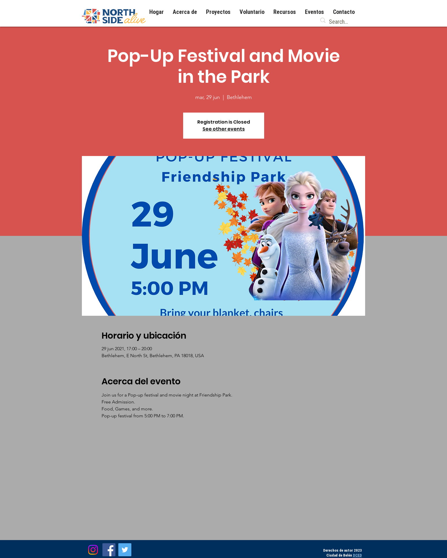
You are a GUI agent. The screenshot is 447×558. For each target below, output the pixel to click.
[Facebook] (108, 549)
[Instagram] (93, 549)
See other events (224, 129)
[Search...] (339, 21)
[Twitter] (124, 549)
